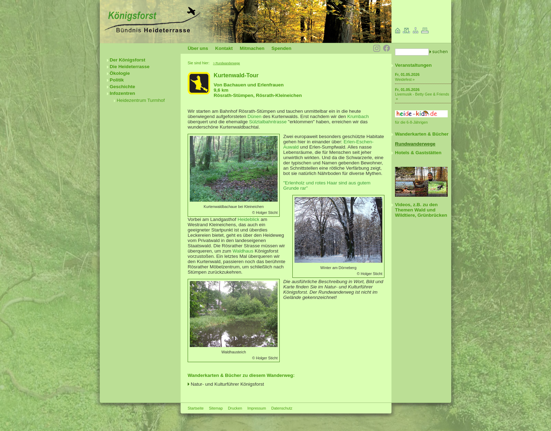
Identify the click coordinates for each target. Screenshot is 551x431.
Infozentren (122, 93)
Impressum (256, 408)
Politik (117, 80)
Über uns (198, 48)
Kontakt (224, 48)
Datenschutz (281, 408)
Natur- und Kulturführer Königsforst (227, 384)
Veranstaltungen (413, 65)
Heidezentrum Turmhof (141, 100)
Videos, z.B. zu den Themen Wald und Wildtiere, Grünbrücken (421, 210)
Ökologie (120, 73)
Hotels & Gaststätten (418, 152)
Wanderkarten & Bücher (422, 134)
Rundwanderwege (415, 143)
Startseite (195, 408)
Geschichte (122, 86)
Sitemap (215, 408)
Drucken (235, 408)
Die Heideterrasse (130, 66)
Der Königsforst (127, 60)
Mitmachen (252, 48)
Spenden (281, 48)
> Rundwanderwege (226, 63)
